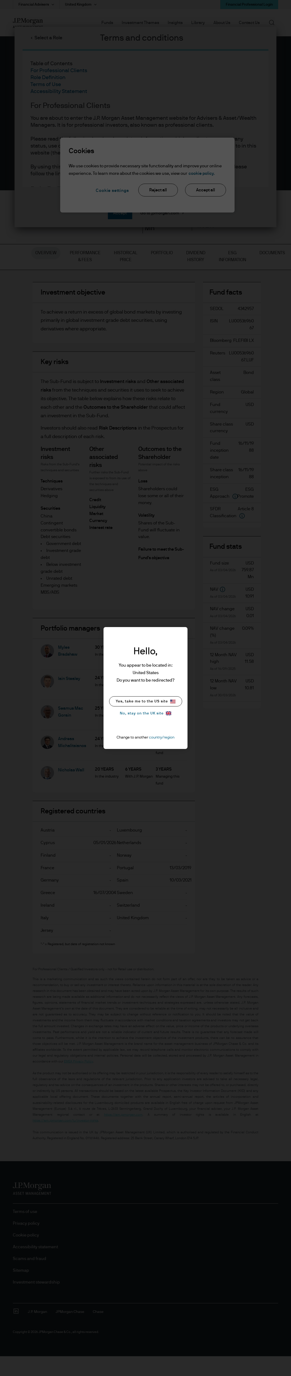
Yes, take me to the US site (145, 701)
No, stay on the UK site (145, 713)
